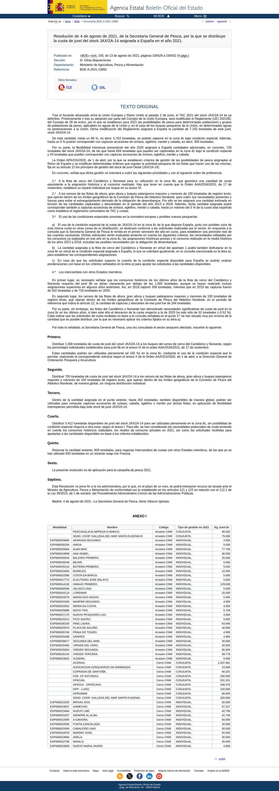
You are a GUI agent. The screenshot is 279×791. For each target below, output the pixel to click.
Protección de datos (144, 770)
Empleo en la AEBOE (218, 770)
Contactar (54, 770)
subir (222, 759)
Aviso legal (108, 770)
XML (102, 87)
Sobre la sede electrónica (76, 770)
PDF (69, 87)
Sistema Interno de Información (174, 770)
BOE (77, 21)
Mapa (96, 770)
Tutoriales (199, 770)
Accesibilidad (124, 770)
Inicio (68, 21)
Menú (200, 16)
